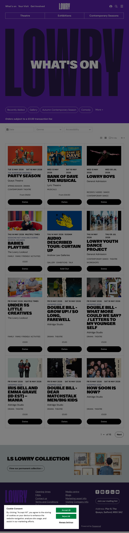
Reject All (66, 516)
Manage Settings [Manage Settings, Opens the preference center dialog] (66, 522)
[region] (41, 517)
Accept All (66, 510)
